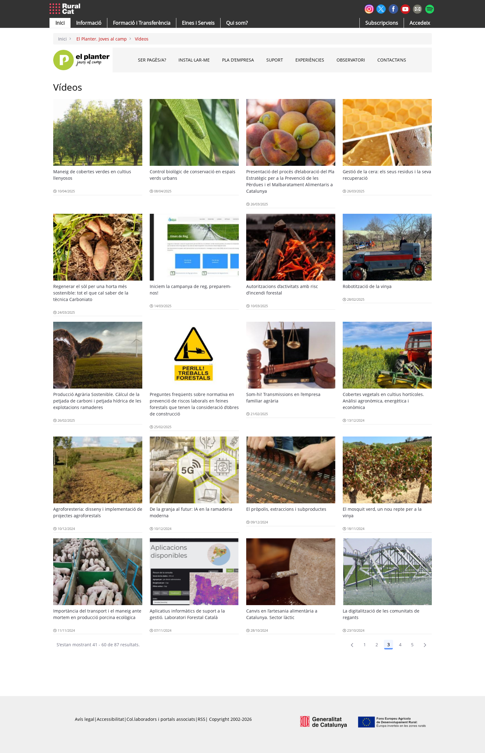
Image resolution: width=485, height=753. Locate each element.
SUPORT (274, 60)
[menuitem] (141, 23)
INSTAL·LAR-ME (194, 60)
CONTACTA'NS (391, 60)
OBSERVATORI (351, 60)
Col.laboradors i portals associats (161, 719)
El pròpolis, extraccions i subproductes (286, 509)
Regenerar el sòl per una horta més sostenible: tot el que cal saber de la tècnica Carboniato (90, 292)
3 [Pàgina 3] (388, 645)
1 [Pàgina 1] (364, 645)
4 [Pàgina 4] (400, 645)
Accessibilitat (110, 719)
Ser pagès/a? (152, 60)
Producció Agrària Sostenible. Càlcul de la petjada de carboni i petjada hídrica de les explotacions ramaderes (97, 400)
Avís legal (84, 719)
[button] (60, 23)
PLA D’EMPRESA (238, 60)
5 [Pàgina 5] (412, 645)
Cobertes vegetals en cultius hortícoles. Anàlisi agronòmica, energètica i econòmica (383, 400)
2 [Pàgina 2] (377, 645)
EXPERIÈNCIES (309, 60)
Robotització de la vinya (367, 286)
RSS (201, 719)
